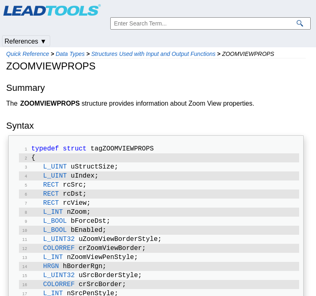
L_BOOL (55, 228)
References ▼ (25, 41)
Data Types (70, 54)
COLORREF (59, 258)
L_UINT (55, 169)
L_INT (53, 218)
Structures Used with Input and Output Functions (153, 54)
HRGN (51, 277)
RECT (51, 189)
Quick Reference (27, 54)
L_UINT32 (59, 248)
